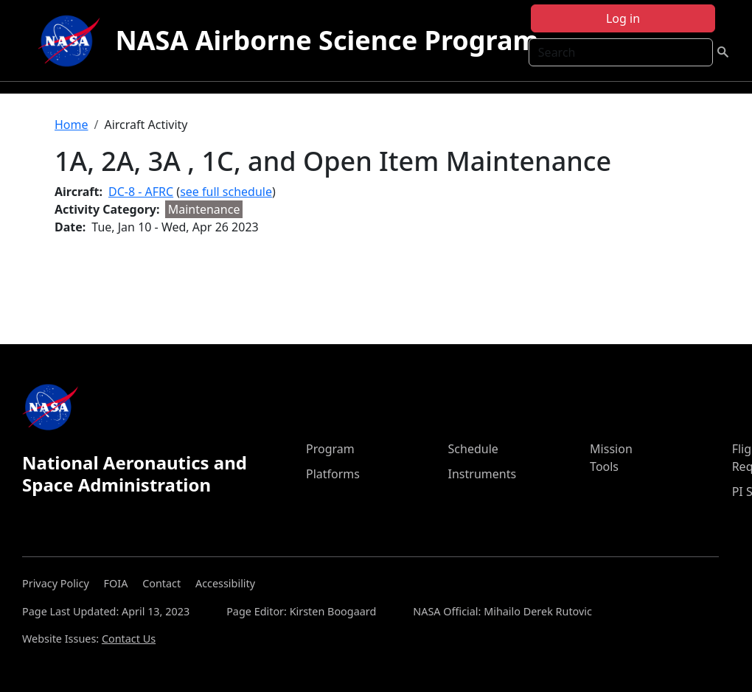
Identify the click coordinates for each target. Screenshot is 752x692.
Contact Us (129, 639)
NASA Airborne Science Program (326, 40)
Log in (623, 18)
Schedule (473, 449)
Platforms (333, 474)
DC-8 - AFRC (140, 192)
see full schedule (226, 192)
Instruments (482, 474)
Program (330, 449)
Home (71, 124)
